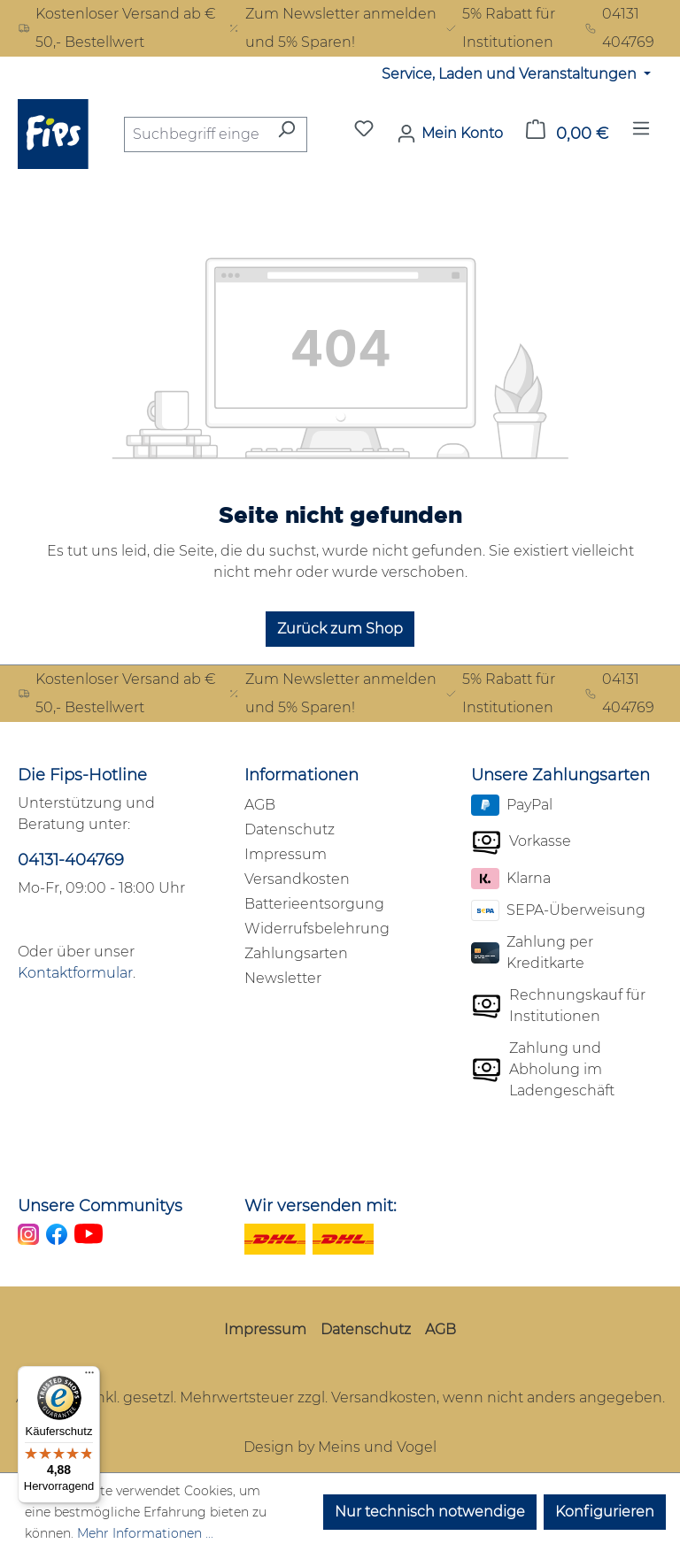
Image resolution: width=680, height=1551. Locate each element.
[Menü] (641, 133)
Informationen (301, 775)
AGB (259, 804)
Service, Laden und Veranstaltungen (511, 73)
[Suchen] (286, 134)
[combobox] (195, 134)
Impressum (285, 854)
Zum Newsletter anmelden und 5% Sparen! (332, 27)
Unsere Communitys (100, 1206)
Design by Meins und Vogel (340, 1447)
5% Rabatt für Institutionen (499, 27)
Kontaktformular (75, 972)
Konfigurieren (604, 1511)
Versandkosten (297, 879)
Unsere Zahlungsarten (560, 775)
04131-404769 (71, 860)
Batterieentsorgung (314, 903)
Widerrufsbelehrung (317, 928)
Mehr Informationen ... (145, 1533)
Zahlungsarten (296, 953)
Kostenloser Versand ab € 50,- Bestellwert (117, 27)
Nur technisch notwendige (430, 1511)
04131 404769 (619, 27)
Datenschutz (289, 829)
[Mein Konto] (449, 133)
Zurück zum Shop (340, 628)
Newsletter (282, 978)
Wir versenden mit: (320, 1206)
